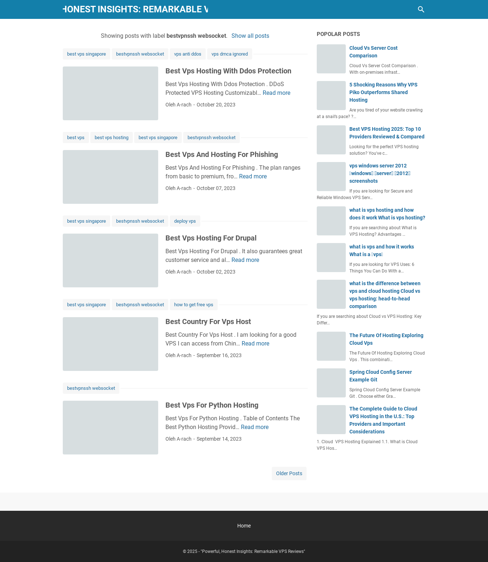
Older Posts (289, 473)
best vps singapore (86, 54)
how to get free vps (193, 304)
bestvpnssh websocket (140, 54)
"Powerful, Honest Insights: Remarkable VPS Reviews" (135, 9)
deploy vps (185, 221)
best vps (76, 137)
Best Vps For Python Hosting (211, 405)
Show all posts (250, 35)
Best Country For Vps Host (208, 321)
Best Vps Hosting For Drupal (211, 238)
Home (244, 526)
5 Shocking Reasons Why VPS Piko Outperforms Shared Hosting (383, 92)
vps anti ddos (187, 54)
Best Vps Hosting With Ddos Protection (228, 70)
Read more (276, 92)
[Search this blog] (421, 9)
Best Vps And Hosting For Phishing (221, 154)
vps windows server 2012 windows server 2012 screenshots (379, 173)
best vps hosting (111, 137)
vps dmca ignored (230, 54)
